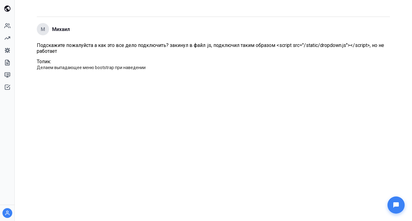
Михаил (61, 29)
